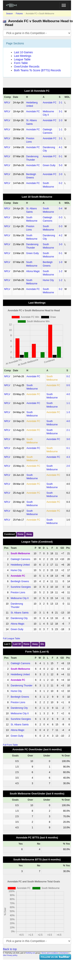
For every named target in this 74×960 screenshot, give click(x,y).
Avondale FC (49, 102)
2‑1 (60, 102)
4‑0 (68, 394)
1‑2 (60, 271)
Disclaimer (64, 953)
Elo (42, 644)
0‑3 (60, 217)
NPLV (7, 102)
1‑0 (60, 262)
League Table (22, 59)
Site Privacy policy (10, 955)
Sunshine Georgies (21, 587)
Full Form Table (10, 745)
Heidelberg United (20, 564)
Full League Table (11, 638)
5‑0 (60, 165)
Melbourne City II (20, 598)
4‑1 (60, 147)
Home (21, 534)
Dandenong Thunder (21, 685)
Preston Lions (18, 592)
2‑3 (60, 120)
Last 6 (7, 644)
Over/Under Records (26, 66)
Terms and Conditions (50, 953)
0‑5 (68, 385)
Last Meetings (22, 55)
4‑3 (68, 457)
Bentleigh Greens (20, 581)
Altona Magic (33, 271)
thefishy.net (30, 953)
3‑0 (60, 244)
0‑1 (60, 156)
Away (29, 534)
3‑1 (60, 111)
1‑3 (68, 412)
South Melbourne (20, 553)
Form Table (21, 63)
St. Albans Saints (20, 612)
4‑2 (60, 235)
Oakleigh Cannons (20, 559)
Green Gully (49, 165)
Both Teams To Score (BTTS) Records (37, 70)
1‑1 (60, 129)
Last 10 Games (23, 52)
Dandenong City (19, 618)
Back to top (10, 949)
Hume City (48, 280)
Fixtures (19, 13)
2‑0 (60, 174)
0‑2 (60, 183)
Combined (9, 534)
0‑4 (60, 208)
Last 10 (17, 644)
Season (9, 13)
